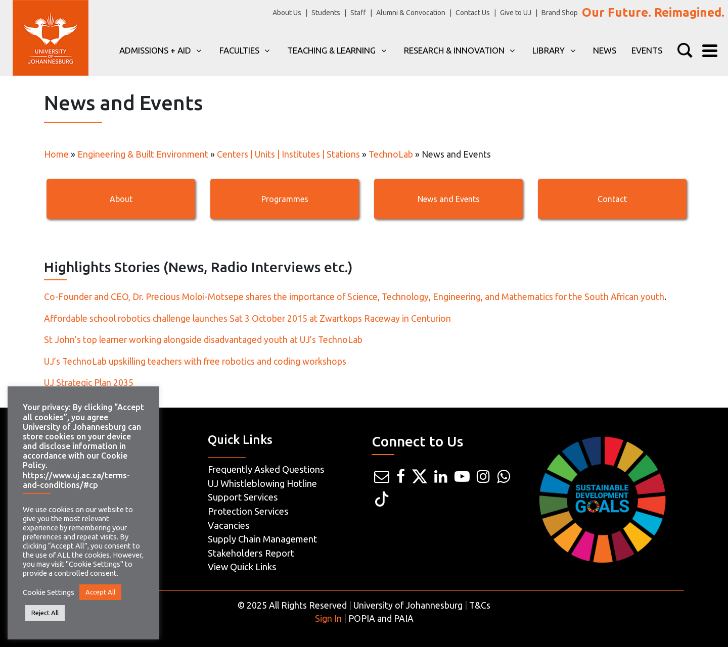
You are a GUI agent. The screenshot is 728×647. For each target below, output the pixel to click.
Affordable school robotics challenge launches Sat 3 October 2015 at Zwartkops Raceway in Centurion (247, 318)
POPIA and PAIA (381, 618)
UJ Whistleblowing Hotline (262, 483)
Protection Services (248, 511)
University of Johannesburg (408, 605)
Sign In (328, 618)
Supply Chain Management (262, 539)
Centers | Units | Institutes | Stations (288, 154)
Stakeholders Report (251, 553)
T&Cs (479, 605)
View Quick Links (242, 567)
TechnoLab (391, 154)
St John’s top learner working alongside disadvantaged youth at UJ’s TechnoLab (203, 339)
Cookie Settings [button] (48, 592)
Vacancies (229, 525)
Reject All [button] (45, 612)
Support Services (243, 497)
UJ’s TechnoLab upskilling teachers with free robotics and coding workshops (195, 361)
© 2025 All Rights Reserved (292, 605)
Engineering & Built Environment (142, 154)
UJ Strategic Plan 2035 (88, 382)
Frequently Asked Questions (266, 469)
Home (56, 154)
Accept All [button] (100, 591)
